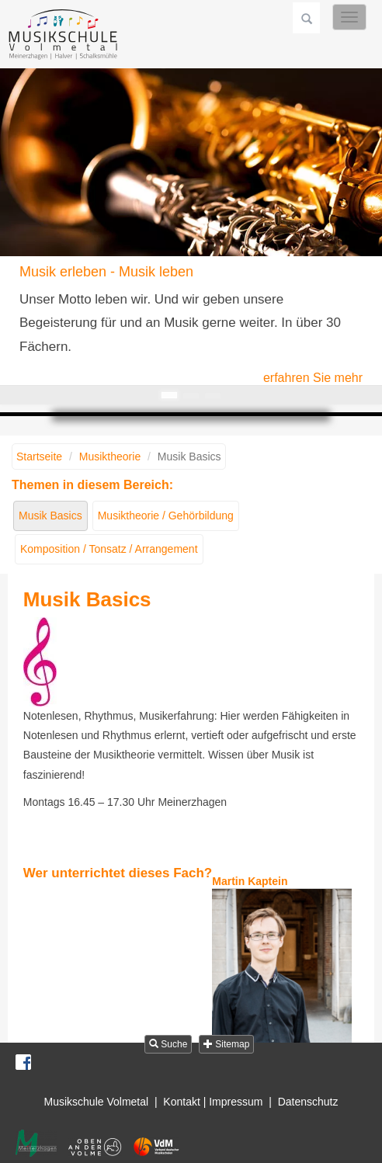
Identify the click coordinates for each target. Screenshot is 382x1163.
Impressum (235, 1101)
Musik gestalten (191, 395)
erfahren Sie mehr (313, 377)
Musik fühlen (213, 395)
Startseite (39, 456)
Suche (168, 1044)
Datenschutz (308, 1101)
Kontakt (181, 1101)
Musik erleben (169, 395)
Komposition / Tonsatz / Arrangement (109, 549)
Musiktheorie (110, 456)
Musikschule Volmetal (96, 1101)
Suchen (306, 17)
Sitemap (226, 1044)
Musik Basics (50, 515)
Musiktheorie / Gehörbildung (166, 515)
